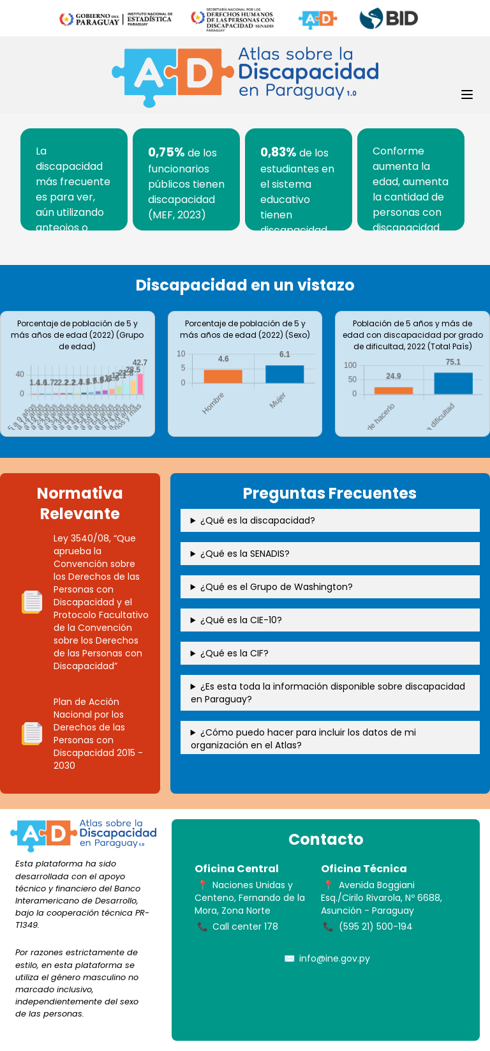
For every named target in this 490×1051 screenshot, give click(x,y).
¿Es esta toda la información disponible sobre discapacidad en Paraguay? (328, 693)
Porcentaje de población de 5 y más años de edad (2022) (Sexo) (245, 329)
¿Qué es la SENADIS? (245, 553)
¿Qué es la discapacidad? (257, 520)
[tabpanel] (74, 179)
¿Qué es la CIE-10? (241, 620)
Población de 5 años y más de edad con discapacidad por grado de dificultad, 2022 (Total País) (413, 335)
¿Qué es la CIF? (234, 653)
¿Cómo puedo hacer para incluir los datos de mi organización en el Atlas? (303, 739)
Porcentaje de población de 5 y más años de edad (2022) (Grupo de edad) (77, 335)
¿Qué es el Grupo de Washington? (276, 586)
